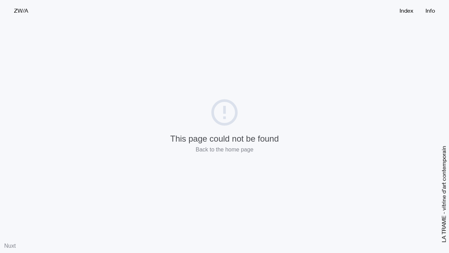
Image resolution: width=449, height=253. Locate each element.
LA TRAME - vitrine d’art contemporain (443, 194)
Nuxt (10, 246)
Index (406, 10)
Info (430, 10)
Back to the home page (225, 150)
